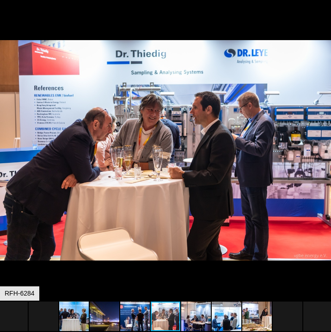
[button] (322, 24)
